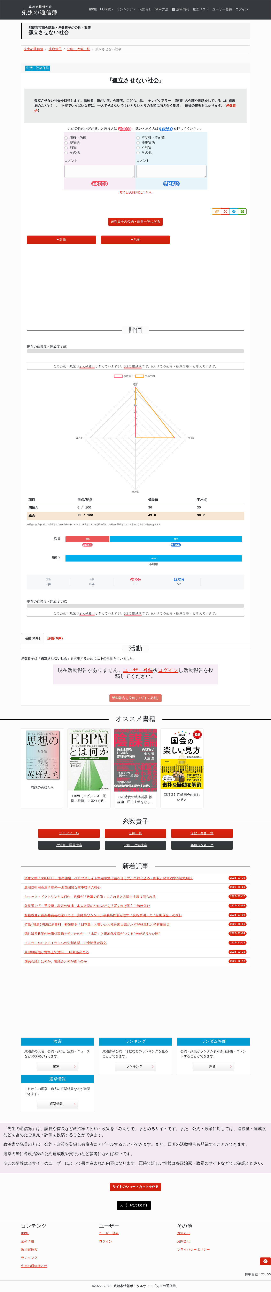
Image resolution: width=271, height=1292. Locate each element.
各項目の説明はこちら (135, 193)
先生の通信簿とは (34, 1266)
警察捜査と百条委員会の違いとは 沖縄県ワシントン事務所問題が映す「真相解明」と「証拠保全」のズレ (103, 915)
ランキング (140, 1066)
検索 (64, 1066)
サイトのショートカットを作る (135, 1187)
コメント (71, 161)
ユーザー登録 (222, 10)
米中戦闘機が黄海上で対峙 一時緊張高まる (56, 952)
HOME (93, 10)
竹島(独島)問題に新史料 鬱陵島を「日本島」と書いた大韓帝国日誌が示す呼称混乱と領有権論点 (97, 925)
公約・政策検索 (135, 845)
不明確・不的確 (153, 138)
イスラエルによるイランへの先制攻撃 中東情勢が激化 (65, 943)
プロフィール (69, 833)
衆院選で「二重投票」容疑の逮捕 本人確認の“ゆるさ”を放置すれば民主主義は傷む (87, 906)
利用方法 (161, 10)
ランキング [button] (125, 10)
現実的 (75, 143)
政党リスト (201, 10)
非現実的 (148, 143)
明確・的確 (78, 138)
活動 (135, 240)
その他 (75, 153)
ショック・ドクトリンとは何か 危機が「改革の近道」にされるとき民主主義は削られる (90, 897)
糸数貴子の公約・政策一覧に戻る (135, 222)
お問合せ (183, 1241)
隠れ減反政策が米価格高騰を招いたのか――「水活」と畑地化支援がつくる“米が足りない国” (92, 934)
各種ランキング (202, 845)
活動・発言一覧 (202, 833)
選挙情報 (180, 10)
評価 (61, 240)
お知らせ (145, 10)
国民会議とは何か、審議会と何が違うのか (55, 962)
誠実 (73, 148)
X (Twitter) (133, 1205)
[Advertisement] (135, 287)
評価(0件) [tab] (55, 638)
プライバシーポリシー (193, 1250)
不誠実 (147, 148)
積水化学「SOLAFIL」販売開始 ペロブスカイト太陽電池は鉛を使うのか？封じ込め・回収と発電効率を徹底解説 (108, 878)
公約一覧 (135, 833)
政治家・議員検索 (69, 845)
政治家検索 (29, 1250)
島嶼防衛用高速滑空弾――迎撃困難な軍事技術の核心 (62, 888)
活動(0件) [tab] (32, 638)
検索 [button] (105, 10)
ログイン (241, 10)
